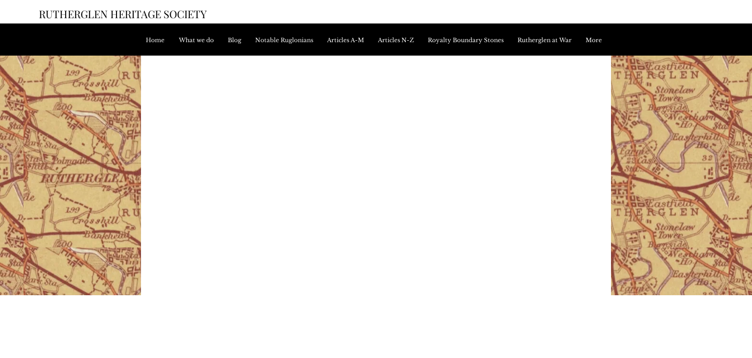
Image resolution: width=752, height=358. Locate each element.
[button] (347, 40)
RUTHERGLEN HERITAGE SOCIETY (123, 14)
